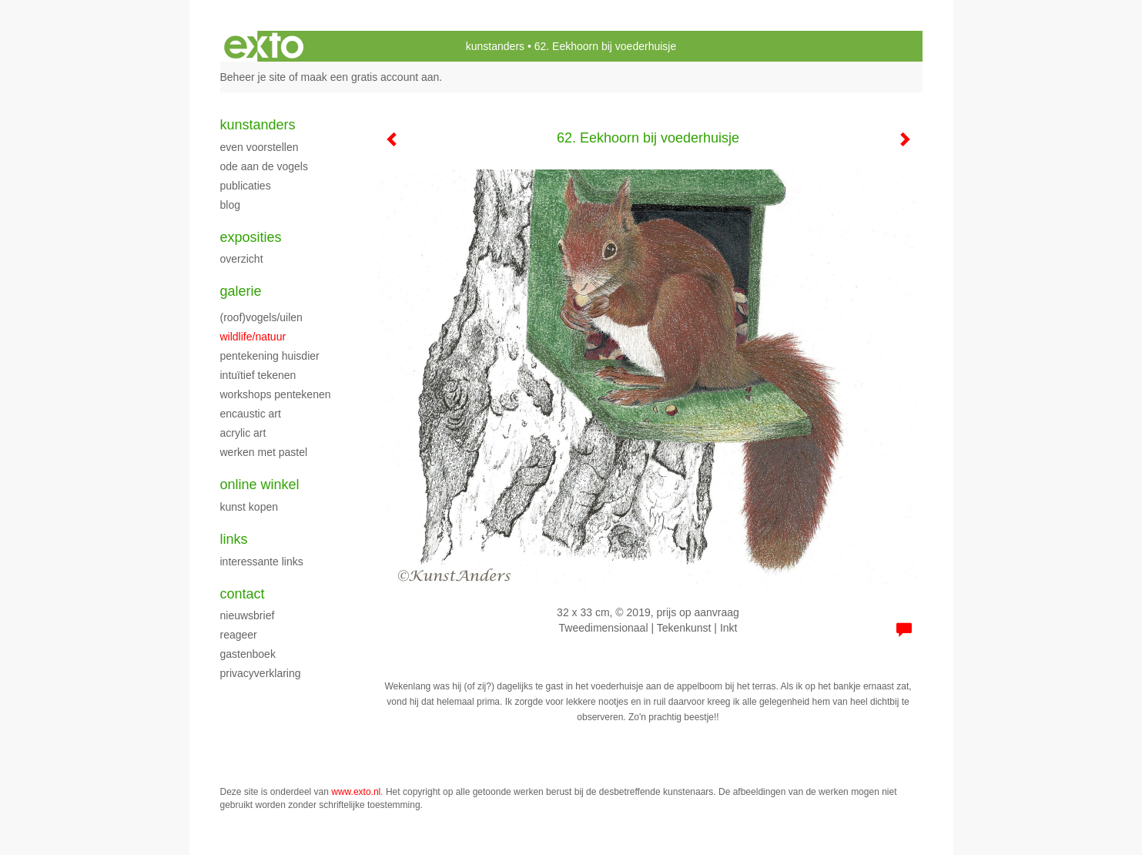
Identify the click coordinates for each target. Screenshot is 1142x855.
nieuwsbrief (247, 615)
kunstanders (495, 46)
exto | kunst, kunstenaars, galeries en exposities (263, 46)
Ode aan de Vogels (264, 166)
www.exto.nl (355, 791)
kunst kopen (249, 507)
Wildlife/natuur (253, 336)
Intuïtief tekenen (258, 375)
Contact (242, 594)
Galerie (241, 291)
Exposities (251, 237)
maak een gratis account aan (370, 77)
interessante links (261, 561)
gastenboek (248, 654)
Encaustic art (250, 413)
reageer (238, 635)
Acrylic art (243, 433)
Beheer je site (253, 77)
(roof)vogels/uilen (261, 317)
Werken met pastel (264, 452)
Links (234, 539)
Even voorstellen (259, 147)
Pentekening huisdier (270, 356)
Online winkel (260, 484)
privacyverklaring (260, 673)
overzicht (241, 259)
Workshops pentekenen (275, 394)
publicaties (245, 185)
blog (230, 205)
